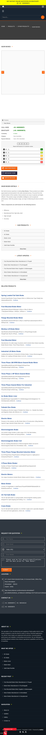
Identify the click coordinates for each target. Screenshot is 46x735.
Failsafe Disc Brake (8, 407)
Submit (5, 570)
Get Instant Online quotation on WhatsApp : (23, 2)
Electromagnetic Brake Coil (11, 441)
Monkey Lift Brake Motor (10, 329)
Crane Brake (6, 506)
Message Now (10, 173)
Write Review (10, 178)
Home (3, 26)
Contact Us (7, 720)
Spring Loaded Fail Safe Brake (12, 295)
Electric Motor (6, 418)
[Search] (42, 17)
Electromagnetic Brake (9, 430)
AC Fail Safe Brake (8, 495)
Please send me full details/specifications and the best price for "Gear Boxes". (25, 562)
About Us (6, 710)
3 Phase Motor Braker (9, 463)
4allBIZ (41, 729)
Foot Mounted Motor (8, 340)
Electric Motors (7, 474)
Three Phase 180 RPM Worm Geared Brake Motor (19, 362)
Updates (6, 713)
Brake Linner (7, 238)
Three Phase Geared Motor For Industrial (16, 385)
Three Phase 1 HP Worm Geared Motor (15, 374)
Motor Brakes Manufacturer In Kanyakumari (16, 275)
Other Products (23, 26)
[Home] (3, 6)
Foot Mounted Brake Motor (11, 307)
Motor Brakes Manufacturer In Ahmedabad (15, 272)
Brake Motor (7, 241)
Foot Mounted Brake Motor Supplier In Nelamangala (18, 268)
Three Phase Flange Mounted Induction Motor (18, 452)
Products (11, 26)
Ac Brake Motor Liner (9, 396)
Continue (15, 300)
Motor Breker (6, 484)
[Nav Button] (2, 72)
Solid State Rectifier (9, 245)
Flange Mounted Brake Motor (12, 318)
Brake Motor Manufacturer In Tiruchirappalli (15, 265)
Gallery (6, 717)
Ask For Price (10, 168)
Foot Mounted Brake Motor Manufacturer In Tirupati (18, 261)
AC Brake (6, 234)
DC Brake (6, 231)
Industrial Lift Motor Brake (11, 351)
